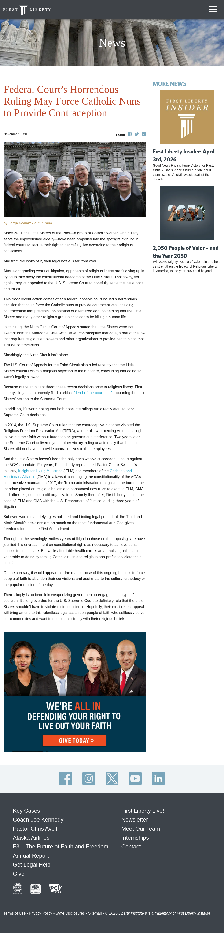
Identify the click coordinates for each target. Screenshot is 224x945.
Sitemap (95, 913)
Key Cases (26, 810)
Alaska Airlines (31, 837)
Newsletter (134, 819)
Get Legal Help (31, 864)
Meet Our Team (140, 828)
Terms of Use (15, 913)
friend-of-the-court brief (92, 393)
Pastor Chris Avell (35, 828)
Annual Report (31, 855)
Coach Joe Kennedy (38, 819)
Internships (135, 837)
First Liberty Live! (142, 810)
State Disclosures (70, 913)
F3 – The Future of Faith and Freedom (60, 846)
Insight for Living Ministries (40, 471)
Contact (131, 846)
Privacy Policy (40, 913)
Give (18, 873)
